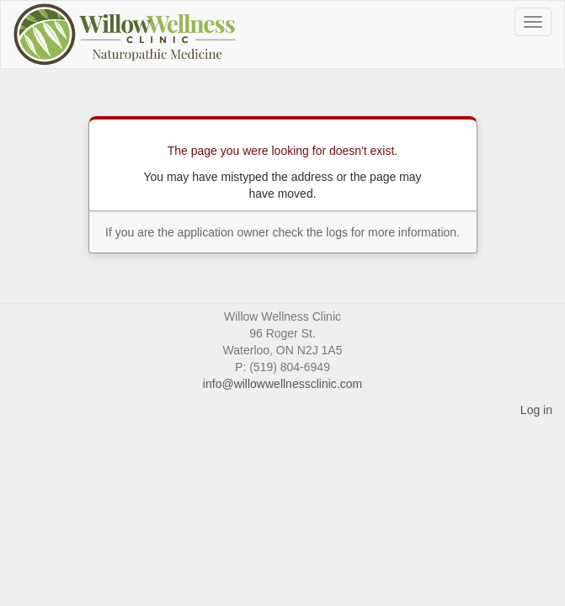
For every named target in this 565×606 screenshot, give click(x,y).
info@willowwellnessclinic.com (282, 384)
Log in (536, 410)
